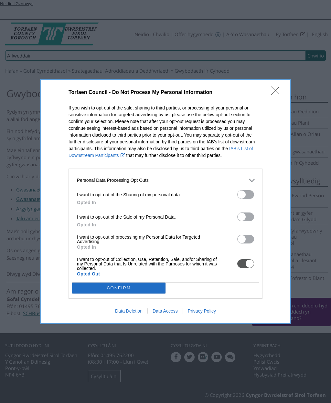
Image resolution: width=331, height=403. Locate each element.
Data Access (165, 311)
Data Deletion (129, 311)
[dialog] (165, 201)
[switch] (245, 194)
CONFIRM (119, 287)
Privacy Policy (202, 311)
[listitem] (165, 180)
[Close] (277, 92)
